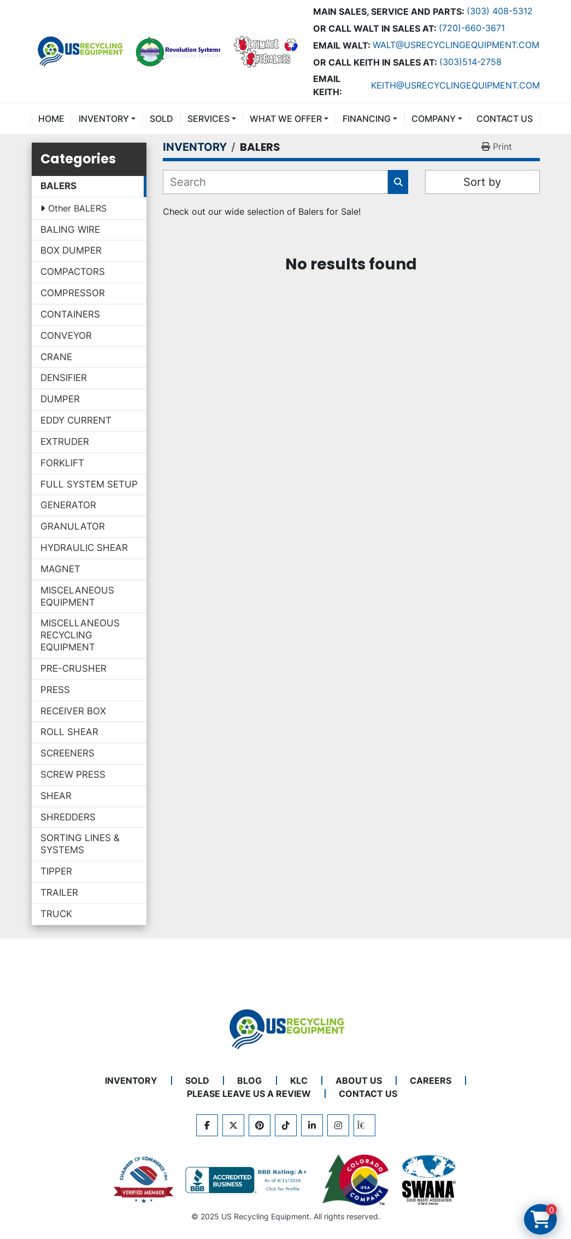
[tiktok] (286, 1125)
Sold (161, 118)
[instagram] (338, 1125)
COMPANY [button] (433, 118)
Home (51, 118)
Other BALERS (77, 208)
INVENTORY (104, 118)
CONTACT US (504, 118)
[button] (107, 118)
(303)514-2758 (470, 61)
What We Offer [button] (286, 118)
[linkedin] (312, 1125)
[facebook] (207, 1125)
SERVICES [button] (208, 118)
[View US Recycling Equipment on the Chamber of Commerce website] (143, 1180)
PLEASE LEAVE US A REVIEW (249, 1093)
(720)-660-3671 (472, 27)
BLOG (249, 1080)
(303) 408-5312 (500, 10)
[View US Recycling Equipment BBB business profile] (248, 1180)
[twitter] (233, 1125)
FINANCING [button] (367, 118)
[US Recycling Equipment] (285, 1028)
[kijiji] (364, 1125)
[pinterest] (259, 1125)
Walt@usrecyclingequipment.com (456, 44)
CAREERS (430, 1080)
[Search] (275, 182)
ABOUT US (358, 1080)
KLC (299, 1080)
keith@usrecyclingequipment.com (455, 85)
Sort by (482, 182)
